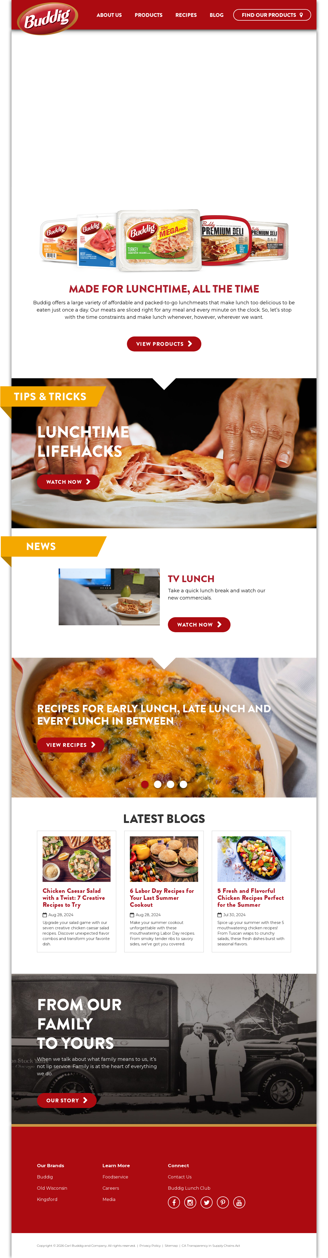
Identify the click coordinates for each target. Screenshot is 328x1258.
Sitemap (171, 1246)
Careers (111, 1188)
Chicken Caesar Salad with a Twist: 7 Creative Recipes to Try (74, 897)
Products (149, 15)
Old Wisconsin (52, 1188)
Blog (217, 15)
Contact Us (179, 1177)
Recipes (186, 15)
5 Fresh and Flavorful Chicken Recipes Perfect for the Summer (250, 897)
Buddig (45, 1177)
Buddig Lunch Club (189, 1188)
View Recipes (70, 744)
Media (109, 1199)
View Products (164, 343)
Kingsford (47, 1199)
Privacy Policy (150, 1246)
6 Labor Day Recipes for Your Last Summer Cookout (162, 897)
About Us (109, 15)
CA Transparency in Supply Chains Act (211, 1246)
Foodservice (115, 1177)
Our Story (66, 1100)
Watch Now (68, 481)
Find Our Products (272, 15)
